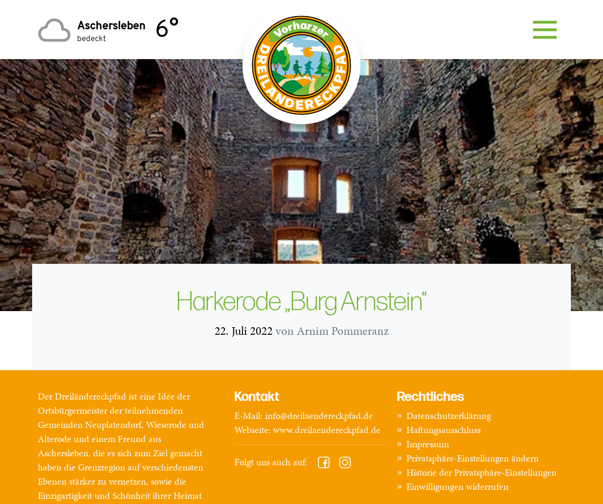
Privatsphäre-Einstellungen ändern (472, 458)
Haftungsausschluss (443, 429)
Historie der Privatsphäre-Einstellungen (481, 472)
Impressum (427, 444)
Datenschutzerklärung (448, 415)
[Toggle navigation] (545, 29)
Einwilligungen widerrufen (457, 486)
